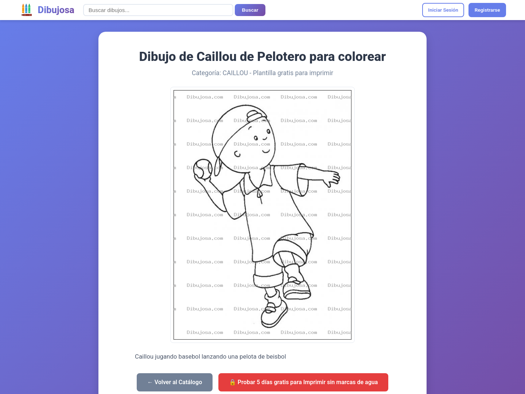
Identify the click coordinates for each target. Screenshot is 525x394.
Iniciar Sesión (443, 10)
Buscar (250, 10)
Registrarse (487, 10)
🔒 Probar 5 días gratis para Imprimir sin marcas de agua (303, 382)
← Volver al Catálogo (174, 382)
